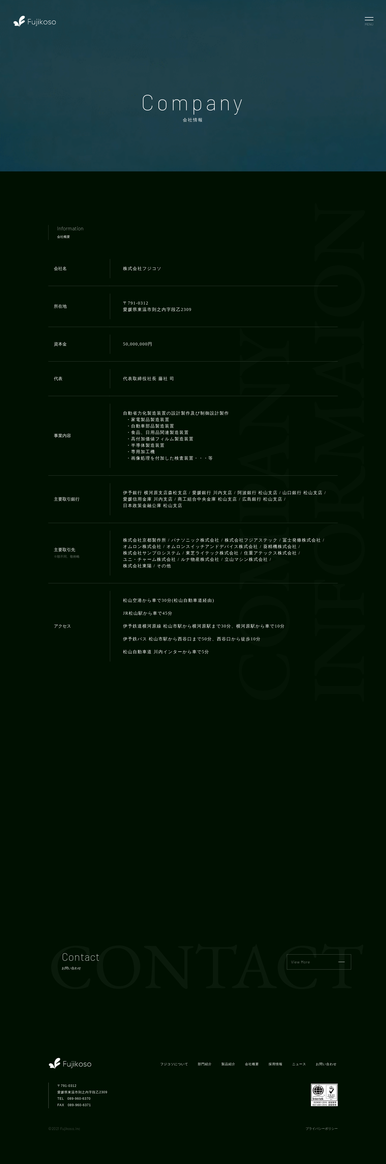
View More (318, 962)
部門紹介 (205, 1064)
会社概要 (252, 1064)
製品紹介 (228, 1064)
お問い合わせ (326, 1064)
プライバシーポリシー (322, 1129)
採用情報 (276, 1064)
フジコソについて (174, 1064)
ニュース (299, 1064)
